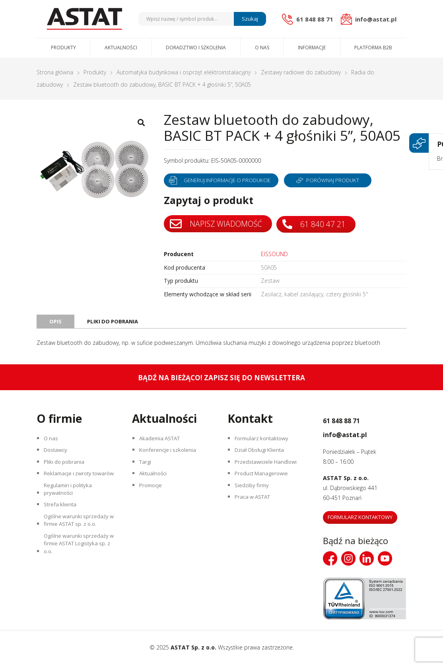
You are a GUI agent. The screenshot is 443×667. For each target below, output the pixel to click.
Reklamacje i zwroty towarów (71, 489)
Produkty (63, 47)
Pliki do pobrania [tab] (114, 323)
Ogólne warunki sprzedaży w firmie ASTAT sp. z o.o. (79, 551)
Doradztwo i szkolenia (196, 47)
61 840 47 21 (317, 224)
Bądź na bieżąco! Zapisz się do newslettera (222, 380)
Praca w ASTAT (256, 512)
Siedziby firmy (253, 498)
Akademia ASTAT (162, 442)
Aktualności (121, 47)
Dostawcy (58, 456)
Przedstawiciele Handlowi (268, 470)
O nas (262, 47)
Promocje (153, 498)
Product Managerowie (264, 484)
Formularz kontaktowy (265, 442)
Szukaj (249, 18)
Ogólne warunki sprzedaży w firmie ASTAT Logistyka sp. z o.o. (79, 579)
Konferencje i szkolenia (170, 456)
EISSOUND (274, 254)
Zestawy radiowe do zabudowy (301, 72)
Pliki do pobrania (66, 470)
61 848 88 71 (352, 422)
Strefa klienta (62, 532)
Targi (146, 470)
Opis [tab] (55, 323)
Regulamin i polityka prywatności (70, 513)
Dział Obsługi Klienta (262, 456)
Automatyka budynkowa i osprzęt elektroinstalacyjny (184, 72)
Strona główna (55, 72)
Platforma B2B (373, 47)
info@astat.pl (356, 436)
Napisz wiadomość (217, 224)
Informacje (312, 47)
